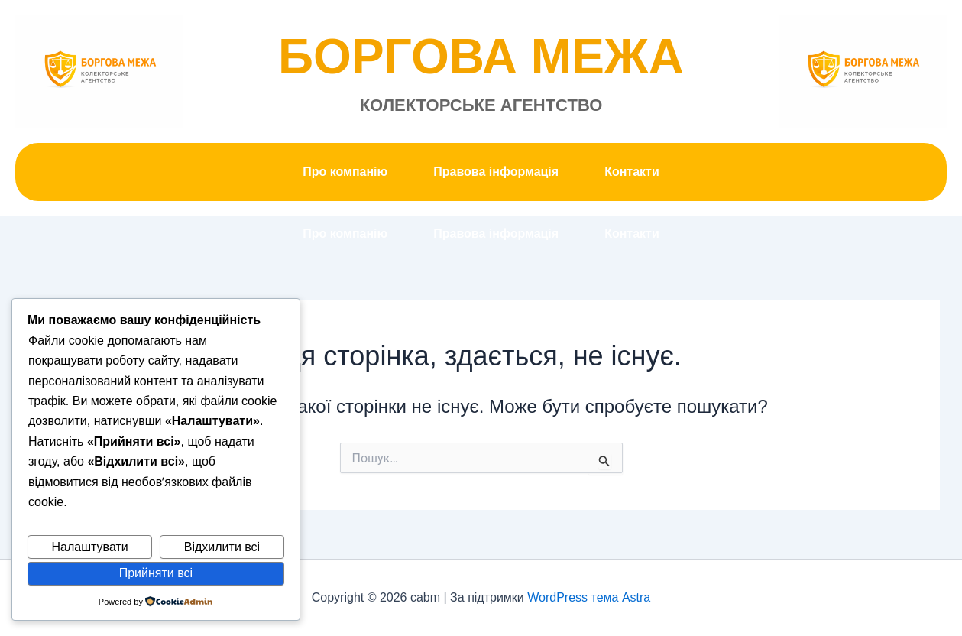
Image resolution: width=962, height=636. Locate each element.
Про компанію (345, 171)
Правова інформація (496, 171)
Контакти (631, 171)
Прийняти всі (156, 572)
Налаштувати (90, 546)
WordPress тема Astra (588, 597)
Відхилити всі (222, 546)
